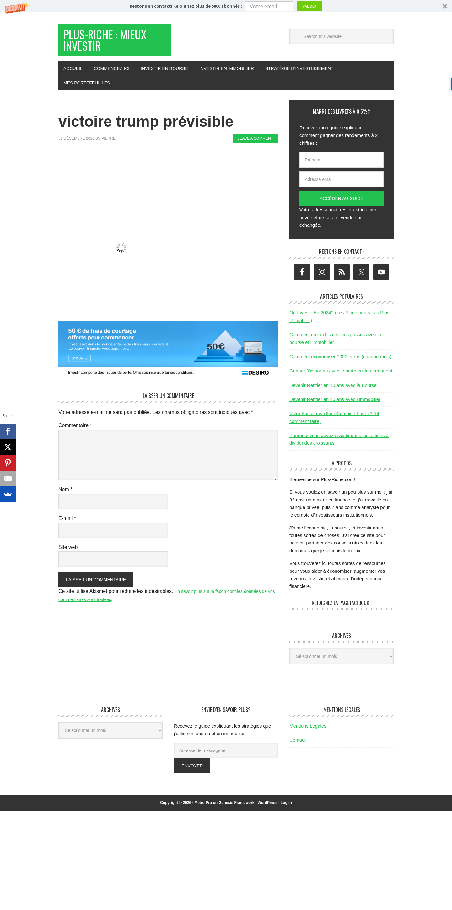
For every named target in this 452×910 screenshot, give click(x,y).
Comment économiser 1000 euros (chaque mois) (340, 363)
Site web (68, 553)
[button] (226, 6)
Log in (286, 809)
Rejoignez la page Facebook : (341, 609)
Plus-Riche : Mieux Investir (107, 43)
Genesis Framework (236, 809)
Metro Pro (203, 809)
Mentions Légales (307, 732)
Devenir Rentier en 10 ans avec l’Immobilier (334, 405)
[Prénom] (341, 166)
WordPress (267, 809)
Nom (65, 495)
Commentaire (75, 431)
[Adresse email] (341, 185)
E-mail (67, 524)
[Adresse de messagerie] (226, 757)
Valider (309, 6)
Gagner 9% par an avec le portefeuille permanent (340, 377)
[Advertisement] (172, 172)
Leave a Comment (255, 145)
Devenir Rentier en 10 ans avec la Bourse (333, 391)
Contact (297, 746)
